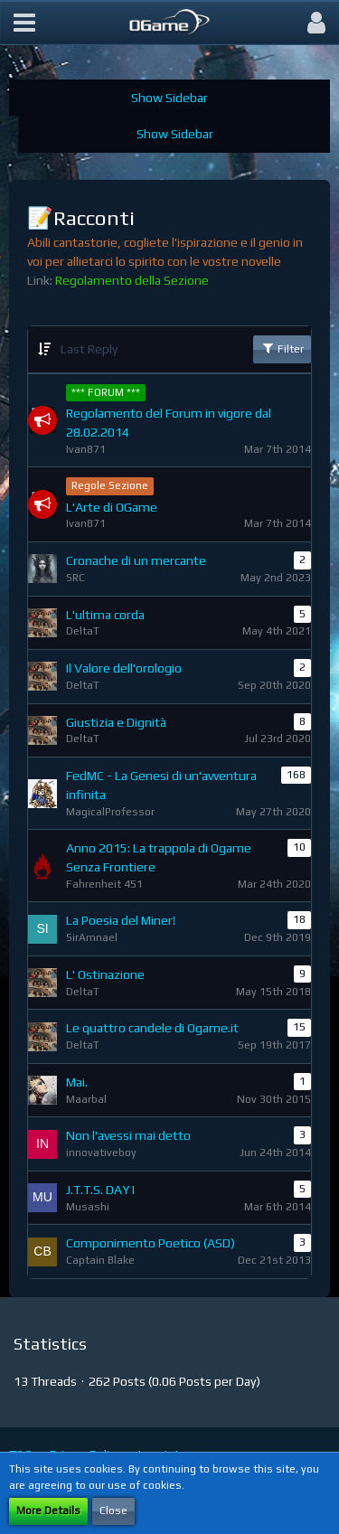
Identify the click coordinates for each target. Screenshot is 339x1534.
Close (113, 1510)
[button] (24, 22)
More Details (48, 1510)
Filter (282, 348)
